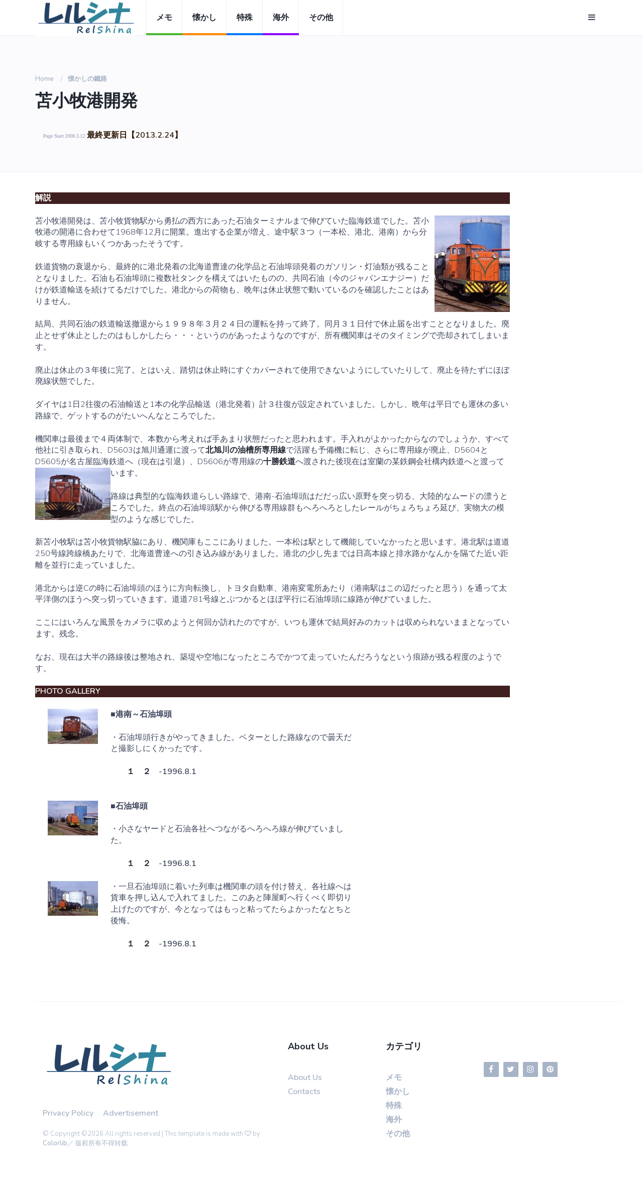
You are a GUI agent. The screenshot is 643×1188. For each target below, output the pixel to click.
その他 (321, 17)
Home (44, 78)
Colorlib (55, 1143)
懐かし (204, 17)
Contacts (304, 1091)
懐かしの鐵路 (87, 78)
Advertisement (130, 1113)
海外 (281, 17)
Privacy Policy (68, 1113)
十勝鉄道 (279, 461)
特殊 (245, 17)
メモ (164, 17)
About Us (305, 1077)
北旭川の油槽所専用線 (245, 450)
